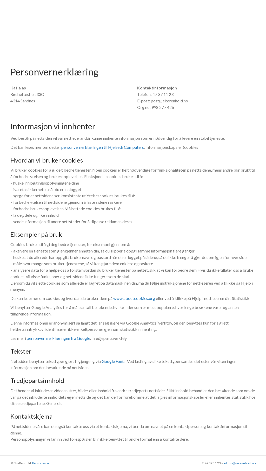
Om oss (204, 26)
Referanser (142, 26)
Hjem (113, 26)
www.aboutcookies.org (134, 298)
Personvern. (41, 463)
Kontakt (232, 26)
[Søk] (257, 27)
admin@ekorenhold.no (239, 463)
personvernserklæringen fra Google (58, 338)
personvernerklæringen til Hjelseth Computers (102, 147)
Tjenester (176, 26)
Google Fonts (113, 361)
